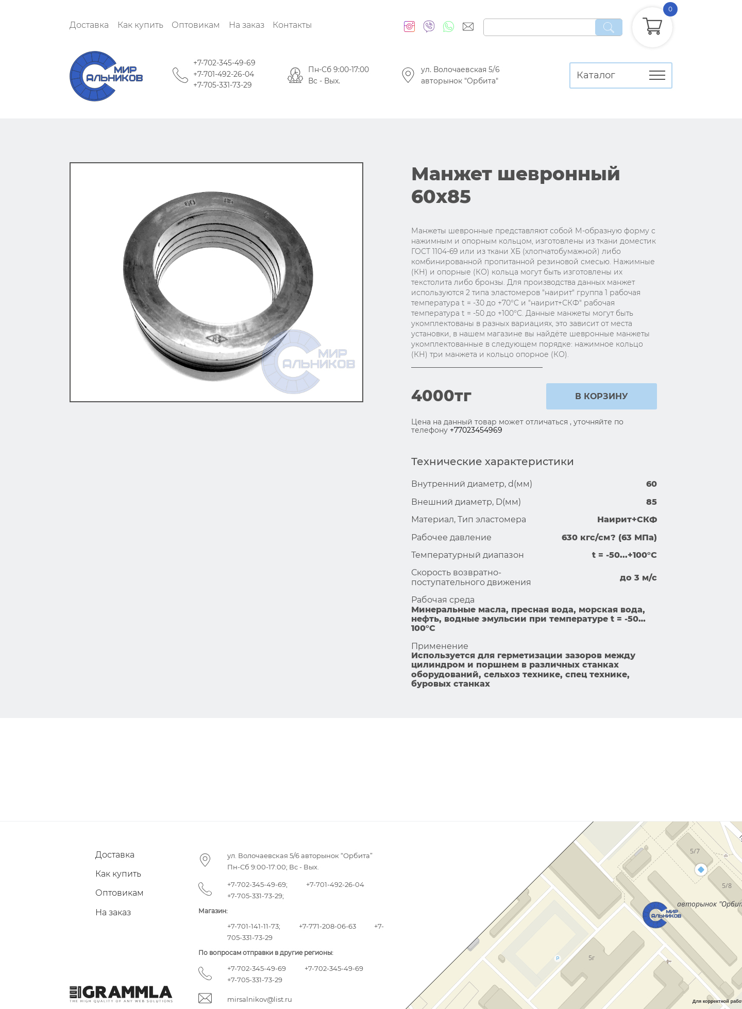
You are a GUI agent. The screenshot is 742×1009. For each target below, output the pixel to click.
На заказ (246, 25)
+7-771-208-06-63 (327, 926)
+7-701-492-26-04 (223, 74)
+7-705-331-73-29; (255, 896)
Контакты (292, 25)
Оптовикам (196, 25)
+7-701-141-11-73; (253, 926)
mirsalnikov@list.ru (259, 999)
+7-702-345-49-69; (257, 884)
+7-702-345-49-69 (224, 63)
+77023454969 (476, 430)
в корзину (601, 396)
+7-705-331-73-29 (222, 85)
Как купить (140, 25)
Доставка (89, 25)
